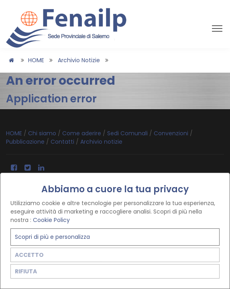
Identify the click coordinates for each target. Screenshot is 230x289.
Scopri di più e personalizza (52, 237)
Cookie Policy (51, 220)
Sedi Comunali (128, 133)
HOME (36, 60)
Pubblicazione (26, 142)
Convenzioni (172, 133)
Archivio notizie (79, 60)
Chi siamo (43, 133)
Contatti (63, 142)
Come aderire (82, 133)
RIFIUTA (26, 271)
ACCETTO (29, 255)
